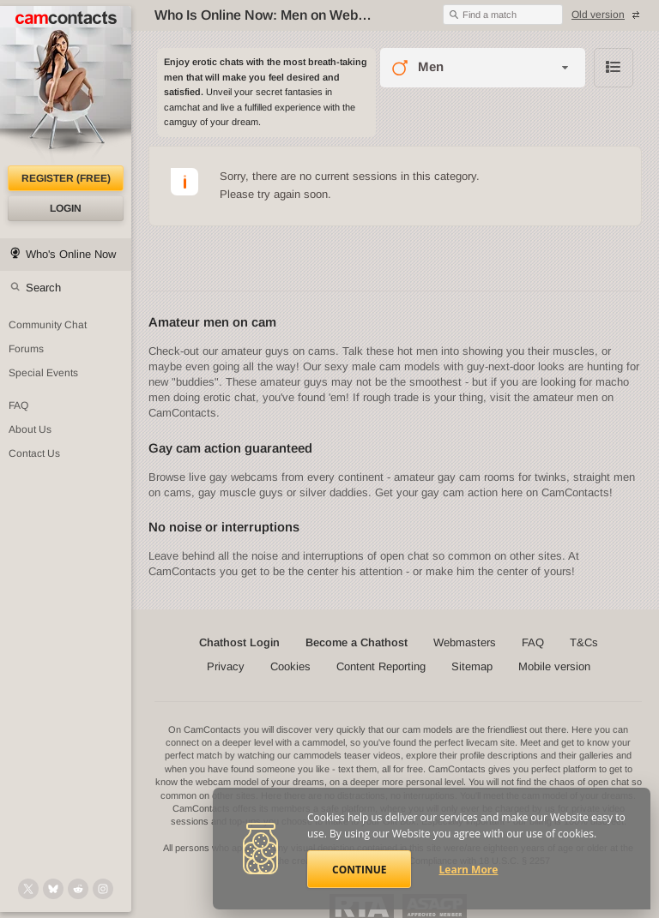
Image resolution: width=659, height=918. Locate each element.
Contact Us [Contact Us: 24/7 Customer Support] (34, 453)
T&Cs (584, 642)
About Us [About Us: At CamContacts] (30, 429)
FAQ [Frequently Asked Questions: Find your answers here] (18, 405)
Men (431, 66)
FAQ (533, 642)
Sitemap (472, 666)
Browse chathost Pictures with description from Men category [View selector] (613, 68)
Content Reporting (381, 666)
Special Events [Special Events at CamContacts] (43, 373)
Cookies (290, 666)
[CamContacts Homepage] (65, 85)
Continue (359, 869)
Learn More (469, 869)
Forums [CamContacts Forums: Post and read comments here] (26, 349)
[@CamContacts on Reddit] (78, 889)
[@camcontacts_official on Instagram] (103, 889)
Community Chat (48, 325)
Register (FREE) (66, 178)
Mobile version (554, 666)
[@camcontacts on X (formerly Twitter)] (28, 889)
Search (43, 287)
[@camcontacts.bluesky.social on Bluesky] (53, 889)
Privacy (226, 666)
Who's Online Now (71, 254)
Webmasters (464, 642)
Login (66, 208)
